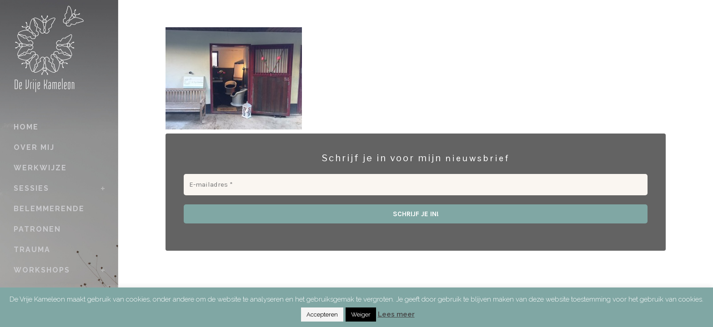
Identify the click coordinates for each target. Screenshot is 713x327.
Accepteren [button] (322, 314)
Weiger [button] (361, 314)
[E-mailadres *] (416, 184)
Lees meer (396, 314)
